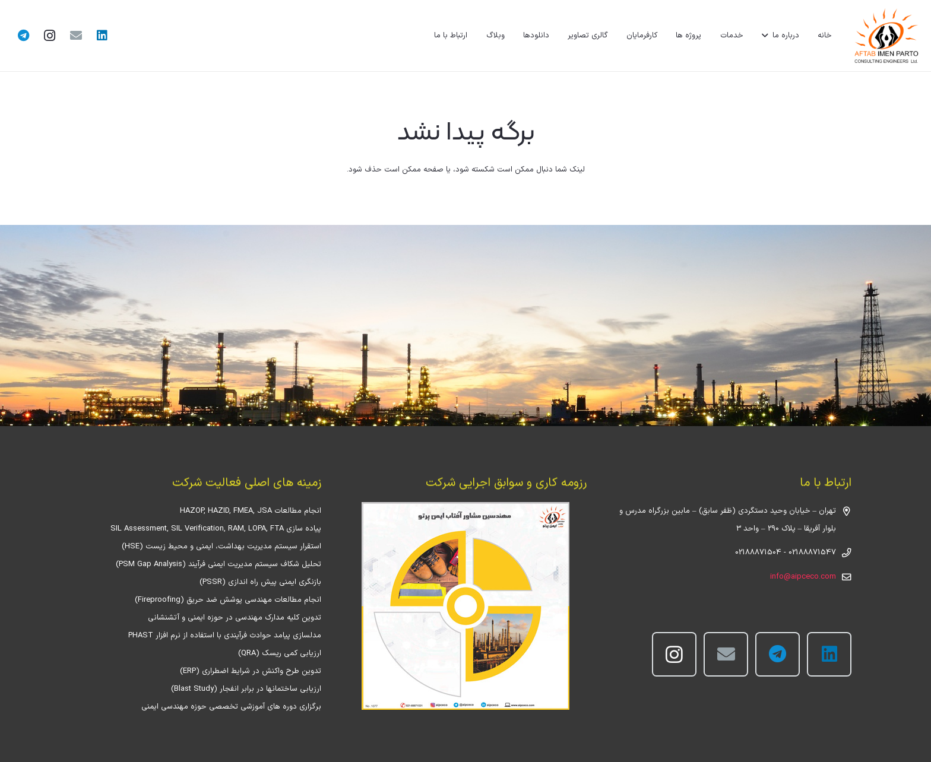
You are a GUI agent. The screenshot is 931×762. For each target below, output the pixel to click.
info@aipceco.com (803, 577)
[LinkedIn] (102, 35)
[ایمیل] (76, 35)
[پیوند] (886, 36)
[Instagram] (50, 35)
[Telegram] (24, 35)
